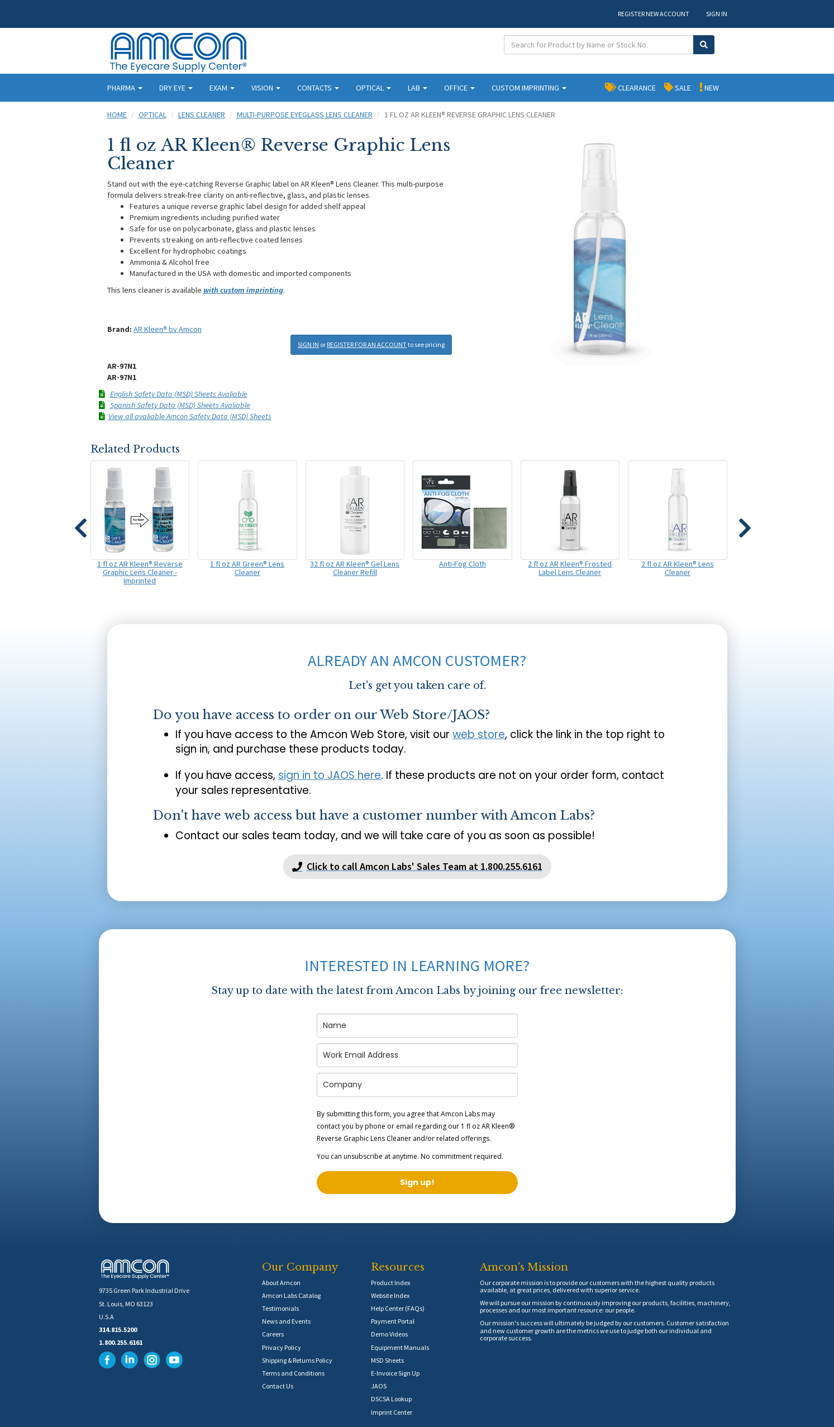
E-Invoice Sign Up (395, 1373)
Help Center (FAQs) (398, 1308)
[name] (417, 1026)
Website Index (390, 1295)
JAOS (379, 1386)
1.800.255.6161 (120, 1342)
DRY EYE (176, 88)
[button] (81, 523)
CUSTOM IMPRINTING (529, 88)
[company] (417, 1085)
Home (117, 115)
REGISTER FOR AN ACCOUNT (367, 344)
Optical (152, 115)
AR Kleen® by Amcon (168, 329)
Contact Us (277, 1386)
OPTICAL (373, 88)
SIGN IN (716, 13)
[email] (417, 1055)
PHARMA (124, 88)
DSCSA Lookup (391, 1399)
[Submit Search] (703, 44)
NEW (709, 87)
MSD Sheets (387, 1360)
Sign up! (417, 1182)
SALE (677, 87)
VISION (265, 88)
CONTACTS (318, 88)
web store (478, 734)
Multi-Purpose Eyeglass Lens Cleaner (305, 115)
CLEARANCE (630, 87)
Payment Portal (392, 1321)
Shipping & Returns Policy (297, 1360)
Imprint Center (391, 1412)
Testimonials (280, 1308)
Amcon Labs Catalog (291, 1295)
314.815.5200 (118, 1329)
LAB (417, 88)
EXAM (222, 88)
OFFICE (459, 88)
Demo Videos (389, 1334)
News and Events (286, 1321)
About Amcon (281, 1282)
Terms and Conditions (293, 1373)
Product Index (390, 1282)
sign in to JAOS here (329, 775)
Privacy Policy (281, 1347)
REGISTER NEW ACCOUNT (653, 13)
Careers (273, 1334)
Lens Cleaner (201, 115)
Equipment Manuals (400, 1347)
